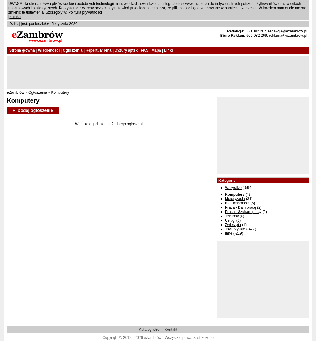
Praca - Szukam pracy (243, 212)
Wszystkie (233, 187)
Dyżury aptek (126, 50)
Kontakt (170, 329)
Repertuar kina (98, 50)
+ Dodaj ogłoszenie (32, 110)
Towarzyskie (235, 229)
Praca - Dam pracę (240, 207)
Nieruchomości (237, 203)
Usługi (230, 220)
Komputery (60, 92)
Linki (168, 50)
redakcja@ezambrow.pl (287, 31)
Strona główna (22, 50)
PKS (144, 50)
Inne (228, 233)
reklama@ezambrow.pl (288, 35)
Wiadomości (49, 50)
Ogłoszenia (72, 50)
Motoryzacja (235, 199)
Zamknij (15, 17)
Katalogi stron (150, 329)
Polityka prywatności (85, 12)
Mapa (156, 50)
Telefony (232, 216)
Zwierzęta (233, 225)
